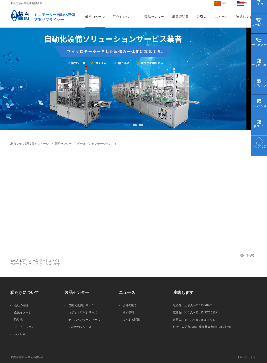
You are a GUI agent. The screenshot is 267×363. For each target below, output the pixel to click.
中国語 (223, 3)
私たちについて (124, 16)
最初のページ (95, 16)
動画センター (63, 143)
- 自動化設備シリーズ (79, 305)
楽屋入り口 (246, 357)
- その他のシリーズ (77, 326)
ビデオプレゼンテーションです (97, 143)
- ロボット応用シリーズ (80, 312)
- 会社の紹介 (19, 305)
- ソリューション (22, 326)
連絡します (244, 16)
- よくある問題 (129, 319)
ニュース (221, 16)
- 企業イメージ (20, 312)
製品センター (154, 16)
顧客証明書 (180, 16)
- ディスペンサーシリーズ (82, 319)
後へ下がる (247, 255)
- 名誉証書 (18, 334)
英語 (245, 3)
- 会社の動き (128, 305)
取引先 (202, 16)
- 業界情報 (126, 312)
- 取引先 (16, 319)
